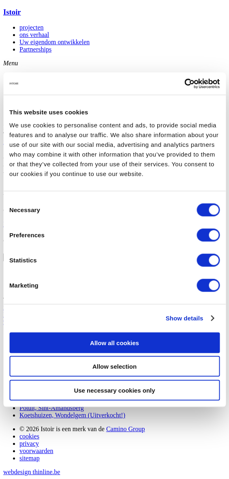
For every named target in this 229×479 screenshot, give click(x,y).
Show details (184, 318)
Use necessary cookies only (114, 390)
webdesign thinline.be (31, 471)
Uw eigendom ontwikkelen (54, 42)
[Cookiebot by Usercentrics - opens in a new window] (184, 83)
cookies (29, 436)
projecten (31, 27)
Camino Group (125, 428)
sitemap (29, 458)
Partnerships (35, 49)
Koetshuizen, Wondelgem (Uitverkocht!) (72, 415)
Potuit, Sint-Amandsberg (51, 407)
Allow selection (114, 366)
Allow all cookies (114, 342)
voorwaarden (36, 450)
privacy (29, 443)
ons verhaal (34, 34)
